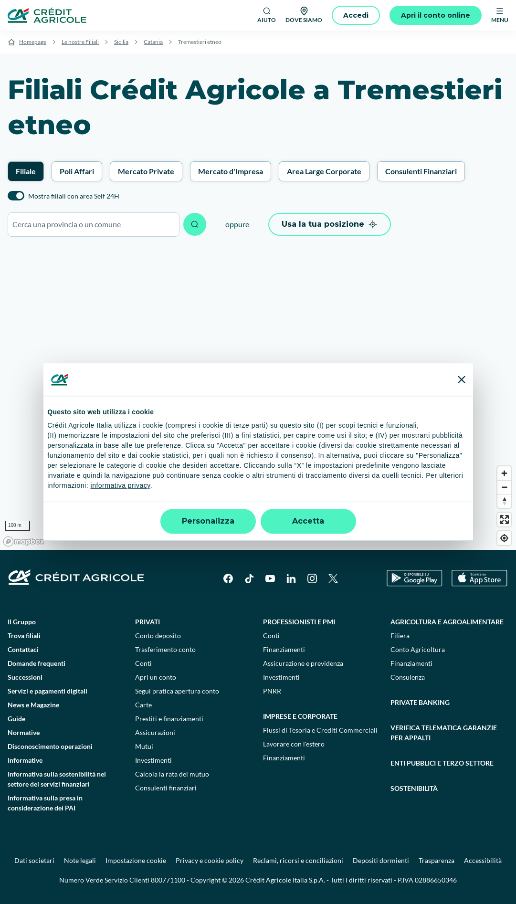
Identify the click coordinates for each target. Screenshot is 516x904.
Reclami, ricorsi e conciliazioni (298, 860)
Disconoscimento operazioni (50, 746)
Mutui (144, 746)
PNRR (272, 691)
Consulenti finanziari (166, 788)
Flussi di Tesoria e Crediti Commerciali (320, 730)
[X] (333, 578)
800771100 (168, 880)
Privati (147, 622)
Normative (24, 732)
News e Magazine (33, 705)
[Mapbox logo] (24, 541)
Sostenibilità (414, 788)
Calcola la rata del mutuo (172, 774)
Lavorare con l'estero (294, 744)
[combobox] (93, 224)
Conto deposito (158, 635)
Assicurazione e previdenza (303, 663)
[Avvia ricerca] (194, 224)
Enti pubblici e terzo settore (442, 763)
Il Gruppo (22, 622)
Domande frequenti (36, 663)
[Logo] (47, 15)
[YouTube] (270, 578)
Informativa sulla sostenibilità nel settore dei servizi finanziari (57, 779)
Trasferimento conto (165, 649)
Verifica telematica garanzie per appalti (443, 733)
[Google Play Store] (414, 578)
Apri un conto (155, 677)
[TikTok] (249, 578)
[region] (258, 398)
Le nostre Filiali (80, 41)
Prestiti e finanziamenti (169, 719)
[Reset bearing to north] (504, 501)
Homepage (32, 41)
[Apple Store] (479, 578)
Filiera (400, 635)
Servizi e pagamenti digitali (47, 691)
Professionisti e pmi (299, 622)
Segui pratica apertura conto (177, 691)
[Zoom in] (504, 473)
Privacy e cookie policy (209, 860)
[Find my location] (504, 538)
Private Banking (420, 702)
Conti (143, 663)
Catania (153, 41)
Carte (143, 705)
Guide (16, 719)
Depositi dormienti (381, 860)
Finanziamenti (284, 649)
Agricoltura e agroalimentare (447, 622)
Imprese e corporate (300, 716)
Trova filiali (24, 635)
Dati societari (34, 860)
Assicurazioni (155, 732)
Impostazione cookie (135, 860)
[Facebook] (228, 578)
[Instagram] (312, 578)
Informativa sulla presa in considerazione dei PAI (45, 803)
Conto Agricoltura (417, 649)
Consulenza (407, 677)
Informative (25, 760)
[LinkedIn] (291, 578)
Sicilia (121, 41)
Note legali (80, 860)
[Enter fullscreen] (504, 519)
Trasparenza (436, 860)
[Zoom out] (504, 487)
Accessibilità (483, 860)
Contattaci (23, 649)
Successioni (25, 677)
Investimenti (153, 760)
